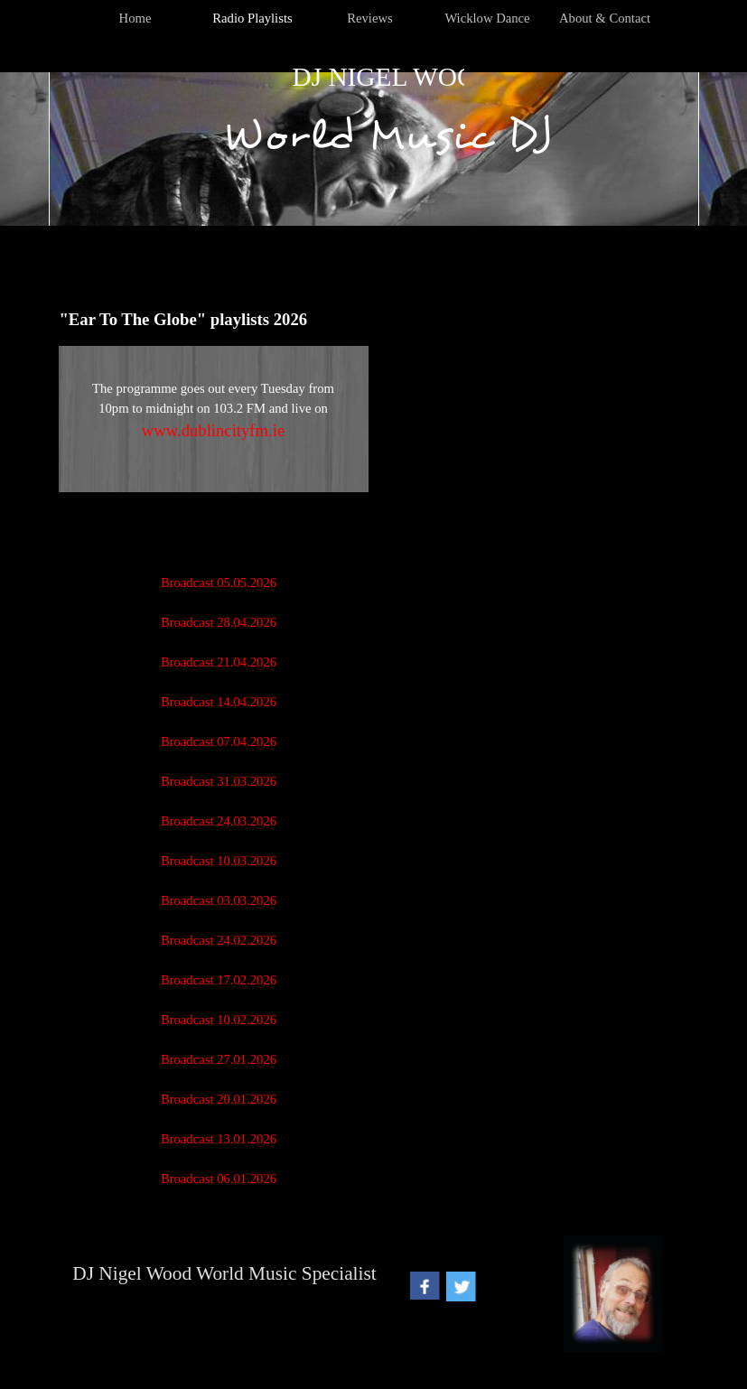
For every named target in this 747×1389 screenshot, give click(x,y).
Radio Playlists (252, 18)
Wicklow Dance (486, 18)
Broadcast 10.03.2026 (218, 860)
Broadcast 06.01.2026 (218, 1178)
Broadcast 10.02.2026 (218, 1019)
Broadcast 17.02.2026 (218, 980)
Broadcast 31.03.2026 (218, 781)
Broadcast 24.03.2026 (218, 821)
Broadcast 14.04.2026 (218, 701)
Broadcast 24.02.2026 (218, 940)
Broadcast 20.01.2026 (218, 1099)
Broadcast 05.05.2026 (218, 582)
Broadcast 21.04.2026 (218, 662)
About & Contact (604, 18)
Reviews (369, 18)
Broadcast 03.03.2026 (218, 900)
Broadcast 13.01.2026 (218, 1139)
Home (135, 18)
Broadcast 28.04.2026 (218, 622)
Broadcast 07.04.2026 (218, 741)
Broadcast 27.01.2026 (218, 1059)
